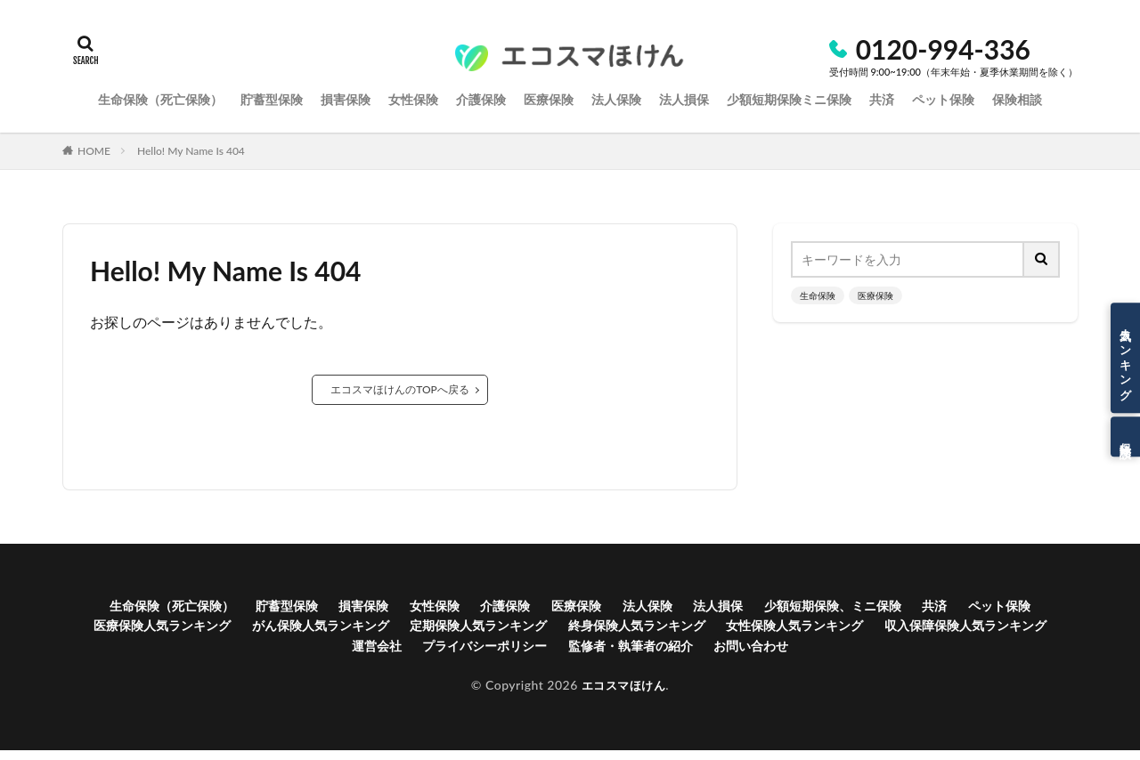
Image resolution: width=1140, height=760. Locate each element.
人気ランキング (1126, 357)
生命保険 (817, 295)
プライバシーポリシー (577, 653)
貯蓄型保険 (304, 607)
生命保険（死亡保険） (176, 607)
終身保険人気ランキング (793, 630)
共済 (1020, 607)
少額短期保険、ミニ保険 (906, 607)
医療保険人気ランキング (261, 630)
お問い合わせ (875, 653)
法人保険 (700, 607)
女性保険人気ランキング (971, 630)
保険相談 (1126, 436)
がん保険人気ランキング (438, 630)
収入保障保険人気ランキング (314, 653)
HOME (93, 151)
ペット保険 (125, 630)
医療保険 (875, 295)
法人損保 (779, 607)
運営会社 (456, 653)
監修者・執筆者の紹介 (741, 653)
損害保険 (389, 607)
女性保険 (467, 607)
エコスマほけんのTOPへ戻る (399, 389)
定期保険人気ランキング (616, 630)
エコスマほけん (623, 694)
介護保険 (545, 607)
